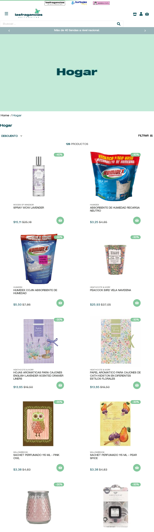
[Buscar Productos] (118, 24)
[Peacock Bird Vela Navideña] (115, 271)
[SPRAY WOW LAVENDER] (38, 189)
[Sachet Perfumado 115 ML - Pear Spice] (115, 436)
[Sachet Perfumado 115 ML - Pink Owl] (38, 436)
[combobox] (61, 24)
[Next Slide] (145, 30)
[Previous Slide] (9, 30)
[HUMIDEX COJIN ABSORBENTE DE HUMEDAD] (38, 271)
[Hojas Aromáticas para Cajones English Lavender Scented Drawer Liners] (38, 354)
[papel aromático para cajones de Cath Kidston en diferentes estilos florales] (115, 354)
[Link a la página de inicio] (5, 116)
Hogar (17, 115)
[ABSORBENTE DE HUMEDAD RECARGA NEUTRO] (115, 189)
